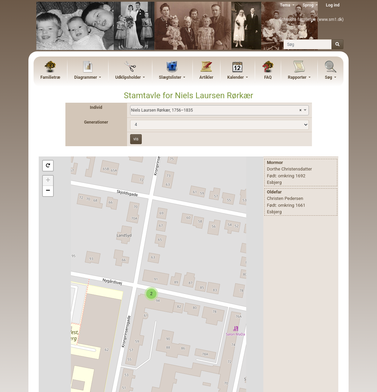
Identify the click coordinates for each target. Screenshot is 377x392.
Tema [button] (285, 5)
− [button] (48, 191)
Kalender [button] (236, 77)
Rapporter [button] (297, 77)
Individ (96, 107)
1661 (300, 205)
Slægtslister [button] (170, 77)
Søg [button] (329, 77)
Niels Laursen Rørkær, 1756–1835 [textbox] (216, 110)
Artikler (206, 77)
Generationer (96, 122)
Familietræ (50, 77)
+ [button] (48, 181)
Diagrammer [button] (86, 77)
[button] (48, 166)
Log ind (333, 5)
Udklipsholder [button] (128, 77)
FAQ (268, 77)
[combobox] (219, 110)
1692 (300, 175)
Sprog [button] (309, 5)
